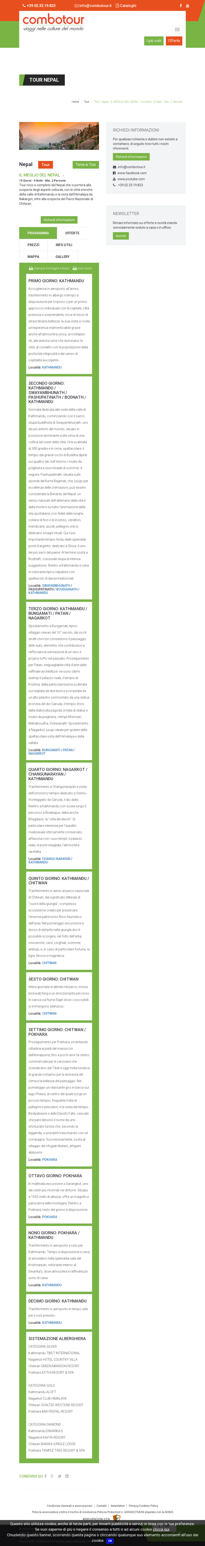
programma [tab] (38, 233)
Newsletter (118, 1506)
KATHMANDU (52, 367)
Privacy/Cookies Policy (143, 1506)
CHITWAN (49, 963)
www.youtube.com (129, 179)
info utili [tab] (64, 245)
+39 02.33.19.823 (128, 185)
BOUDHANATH (67, 589)
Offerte (174, 40)
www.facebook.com (130, 173)
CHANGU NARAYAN (56, 859)
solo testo (82, 268)
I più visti (153, 40)
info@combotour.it (93, 5)
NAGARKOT (37, 753)
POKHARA (49, 1159)
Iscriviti (121, 236)
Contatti (101, 1506)
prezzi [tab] (33, 245)
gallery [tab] (62, 257)
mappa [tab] (33, 257)
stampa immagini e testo (49, 268)
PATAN (68, 750)
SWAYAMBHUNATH (56, 585)
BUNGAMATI (51, 750)
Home (75, 101)
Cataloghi (126, 5)
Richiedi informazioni (59, 220)
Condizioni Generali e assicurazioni (69, 1506)
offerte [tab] (72, 233)
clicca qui (161, 1529)
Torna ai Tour (86, 164)
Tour (86, 101)
